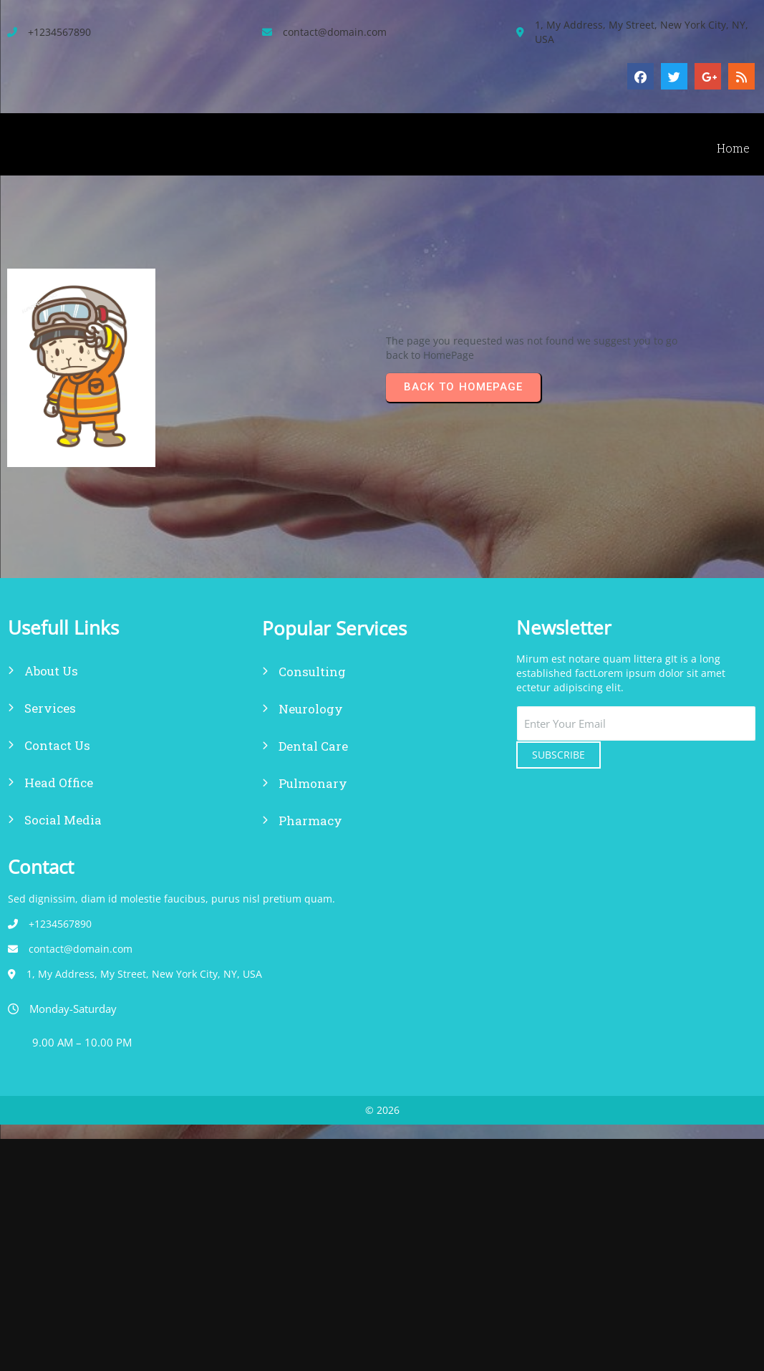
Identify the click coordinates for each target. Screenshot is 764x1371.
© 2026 (382, 826)
